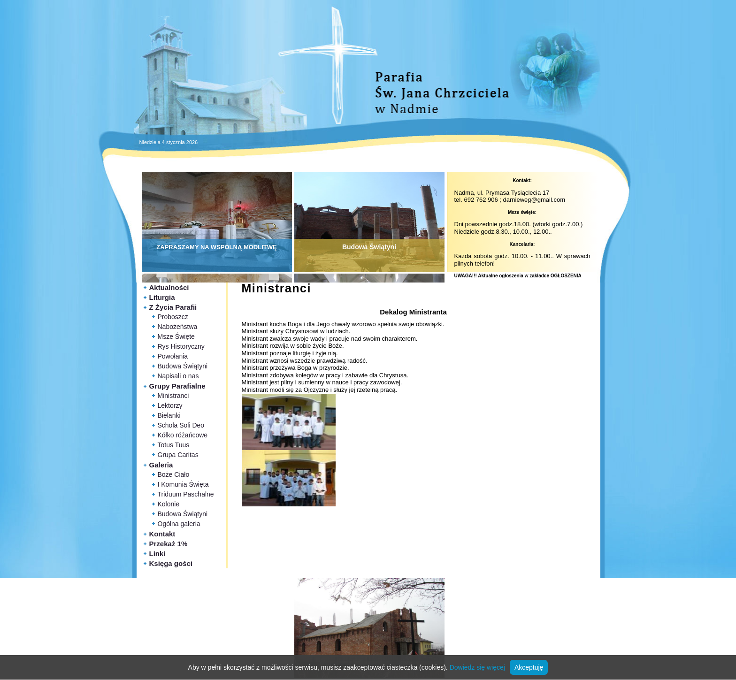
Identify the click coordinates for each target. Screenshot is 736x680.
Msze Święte (176, 336)
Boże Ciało (174, 474)
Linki (157, 554)
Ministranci (173, 395)
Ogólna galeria (179, 523)
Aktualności (169, 287)
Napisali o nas (178, 376)
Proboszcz (173, 317)
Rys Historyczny (181, 346)
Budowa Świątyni (183, 366)
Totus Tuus (174, 445)
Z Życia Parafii (173, 307)
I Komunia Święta (183, 484)
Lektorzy (170, 405)
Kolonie (169, 504)
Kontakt (162, 534)
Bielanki (169, 415)
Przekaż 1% (168, 544)
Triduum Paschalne (186, 494)
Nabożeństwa (178, 326)
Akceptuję (528, 667)
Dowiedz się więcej (477, 667)
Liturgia (162, 297)
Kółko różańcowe (183, 435)
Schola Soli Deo (181, 425)
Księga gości (171, 563)
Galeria (161, 465)
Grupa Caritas (178, 454)
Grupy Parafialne (177, 386)
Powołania (173, 356)
